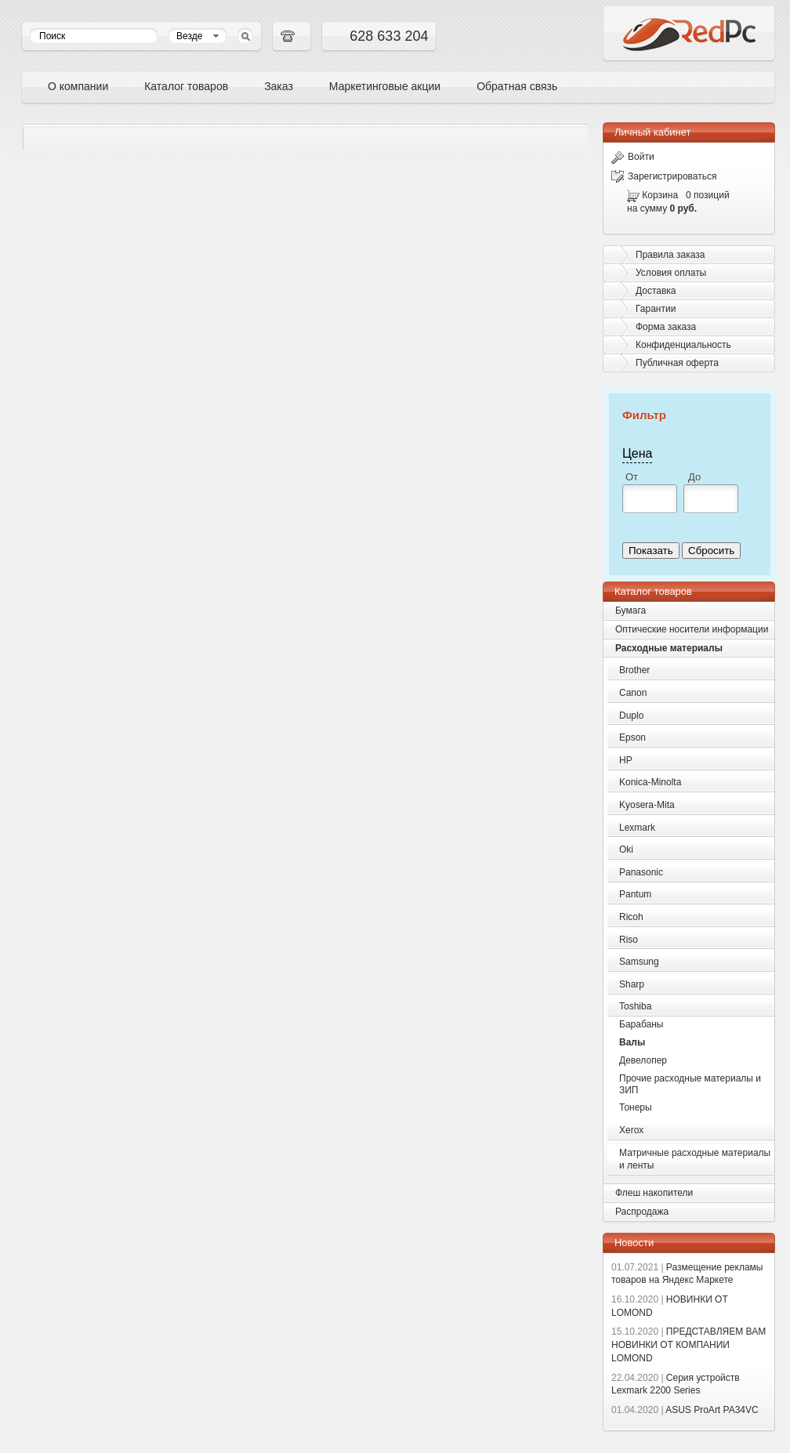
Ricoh (631, 916)
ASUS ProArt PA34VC (685, 1409)
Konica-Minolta (650, 782)
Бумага (630, 610)
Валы (632, 1042)
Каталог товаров (186, 86)
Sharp (631, 984)
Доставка (656, 290)
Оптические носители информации (691, 629)
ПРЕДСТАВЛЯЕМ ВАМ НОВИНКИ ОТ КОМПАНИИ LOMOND (688, 1345)
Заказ (278, 86)
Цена (637, 453)
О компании (78, 86)
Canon (633, 692)
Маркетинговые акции (384, 86)
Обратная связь (517, 86)
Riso (628, 939)
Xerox (631, 1130)
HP (625, 760)
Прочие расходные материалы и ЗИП (690, 1084)
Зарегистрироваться (663, 176)
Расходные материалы (669, 648)
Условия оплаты (671, 272)
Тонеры (635, 1107)
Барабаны (641, 1024)
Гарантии (656, 308)
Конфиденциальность (683, 344)
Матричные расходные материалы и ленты (694, 1159)
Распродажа (642, 1211)
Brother (634, 670)
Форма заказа (666, 326)
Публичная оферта (677, 362)
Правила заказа (670, 254)
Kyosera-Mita (647, 804)
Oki (626, 849)
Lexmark (637, 827)
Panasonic (641, 872)
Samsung (639, 961)
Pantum (635, 894)
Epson (632, 737)
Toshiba (635, 1006)
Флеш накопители (654, 1192)
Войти (632, 156)
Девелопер (643, 1060)
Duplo (631, 715)
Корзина (660, 195)
